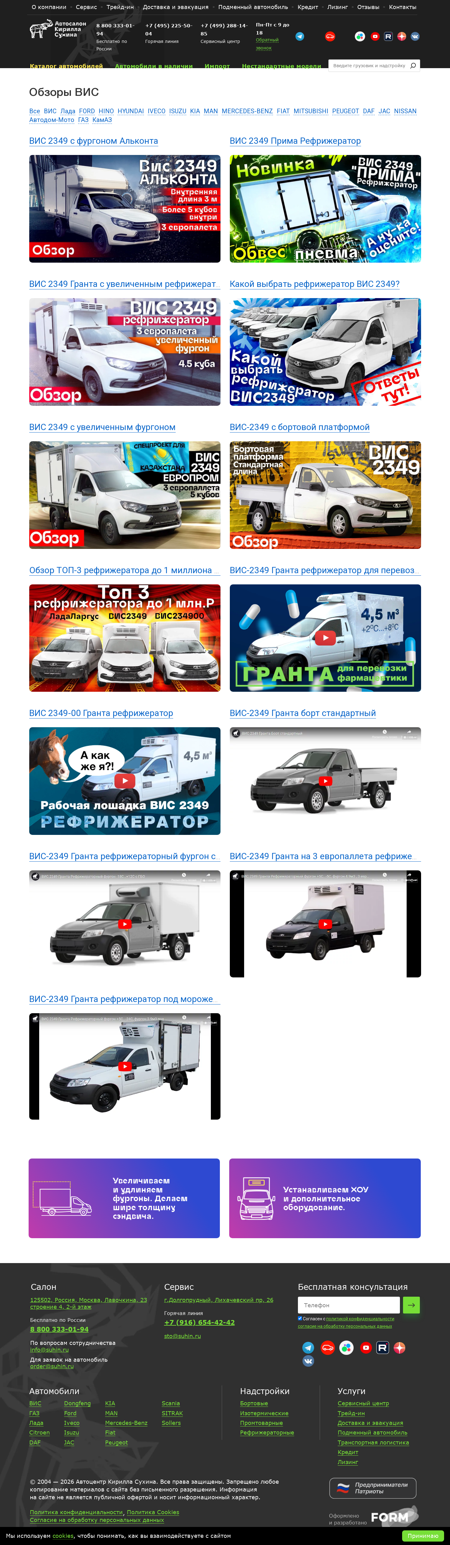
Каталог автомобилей (66, 50)
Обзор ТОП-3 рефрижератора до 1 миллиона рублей (136, 570)
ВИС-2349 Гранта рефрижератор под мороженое (128, 999)
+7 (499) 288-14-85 (253, 25)
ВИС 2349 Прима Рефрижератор (295, 141)
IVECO (156, 111)
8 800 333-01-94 (118, 25)
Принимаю (423, 1535)
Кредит (308, 6)
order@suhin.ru (52, 1366)
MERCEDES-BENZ (247, 111)
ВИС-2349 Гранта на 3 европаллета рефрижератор (333, 856)
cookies (63, 1535)
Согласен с (312, 1318)
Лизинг (337, 6)
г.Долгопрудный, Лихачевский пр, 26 (218, 1299)
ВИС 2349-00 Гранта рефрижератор (101, 713)
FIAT (283, 111)
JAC (384, 111)
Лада (67, 111)
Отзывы (368, 6)
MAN (211, 111)
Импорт (217, 50)
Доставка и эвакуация (176, 6)
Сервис (86, 6)
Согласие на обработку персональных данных (97, 1520)
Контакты (402, 6)
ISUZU (177, 111)
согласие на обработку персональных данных (345, 1326)
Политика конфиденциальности (76, 1512)
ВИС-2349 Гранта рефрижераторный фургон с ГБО (131, 856)
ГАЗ (83, 120)
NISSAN (405, 111)
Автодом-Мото (51, 120)
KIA (195, 111)
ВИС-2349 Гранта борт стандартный (303, 713)
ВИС (50, 111)
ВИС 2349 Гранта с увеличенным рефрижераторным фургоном (157, 284)
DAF (369, 111)
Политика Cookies (153, 1512)
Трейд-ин (120, 6)
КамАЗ (102, 120)
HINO (106, 111)
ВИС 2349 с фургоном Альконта (93, 141)
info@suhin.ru (49, 1349)
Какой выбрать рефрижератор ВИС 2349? (315, 284)
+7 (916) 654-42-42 (199, 1322)
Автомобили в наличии (154, 50)
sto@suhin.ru (182, 1335)
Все (34, 111)
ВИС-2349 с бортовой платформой (300, 427)
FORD (87, 111)
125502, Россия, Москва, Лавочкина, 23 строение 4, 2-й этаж (88, 1303)
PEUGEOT (345, 111)
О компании (49, 6)
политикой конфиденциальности (360, 1318)
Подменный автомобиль (253, 6)
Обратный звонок (313, 32)
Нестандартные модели (282, 50)
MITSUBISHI (311, 111)
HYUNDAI (131, 111)
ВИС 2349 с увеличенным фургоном (102, 427)
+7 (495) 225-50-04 (185, 25)
